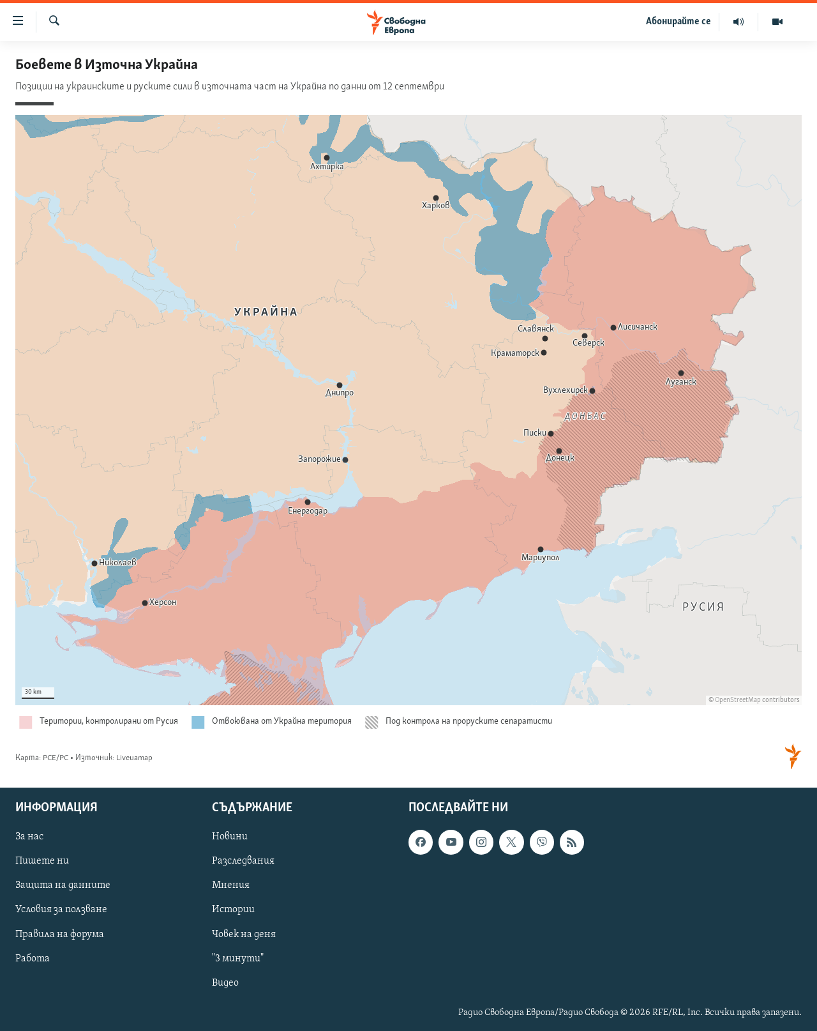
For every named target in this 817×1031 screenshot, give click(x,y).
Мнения (231, 886)
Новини (230, 837)
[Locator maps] (408, 414)
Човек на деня (244, 934)
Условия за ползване (61, 910)
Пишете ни (42, 862)
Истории (233, 910)
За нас (29, 837)
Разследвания (243, 862)
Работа (32, 959)
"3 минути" (238, 959)
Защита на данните (62, 886)
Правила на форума (59, 934)
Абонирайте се (678, 22)
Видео (225, 983)
